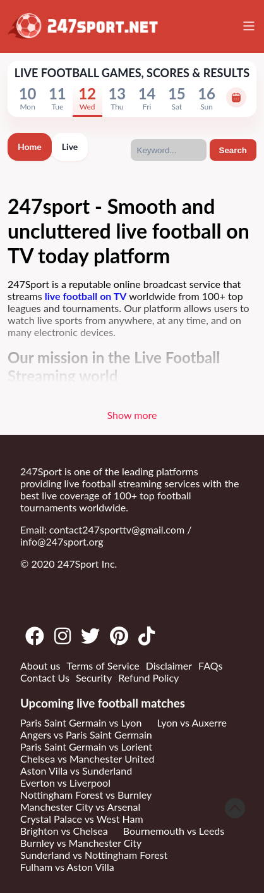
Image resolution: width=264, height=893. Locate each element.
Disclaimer (169, 665)
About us (40, 665)
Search (233, 150)
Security (94, 677)
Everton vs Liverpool (65, 783)
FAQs (210, 665)
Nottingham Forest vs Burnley (86, 795)
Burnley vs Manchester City (80, 843)
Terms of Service (102, 665)
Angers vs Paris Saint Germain (86, 734)
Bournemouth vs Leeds (173, 831)
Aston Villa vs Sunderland (76, 771)
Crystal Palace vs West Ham (81, 819)
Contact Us (44, 677)
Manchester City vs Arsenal (80, 807)
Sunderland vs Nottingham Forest (93, 855)
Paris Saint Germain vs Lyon (80, 722)
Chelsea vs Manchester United (87, 758)
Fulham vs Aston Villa (67, 867)
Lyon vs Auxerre (191, 722)
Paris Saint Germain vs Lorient (86, 746)
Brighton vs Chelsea (64, 831)
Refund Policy (148, 677)
